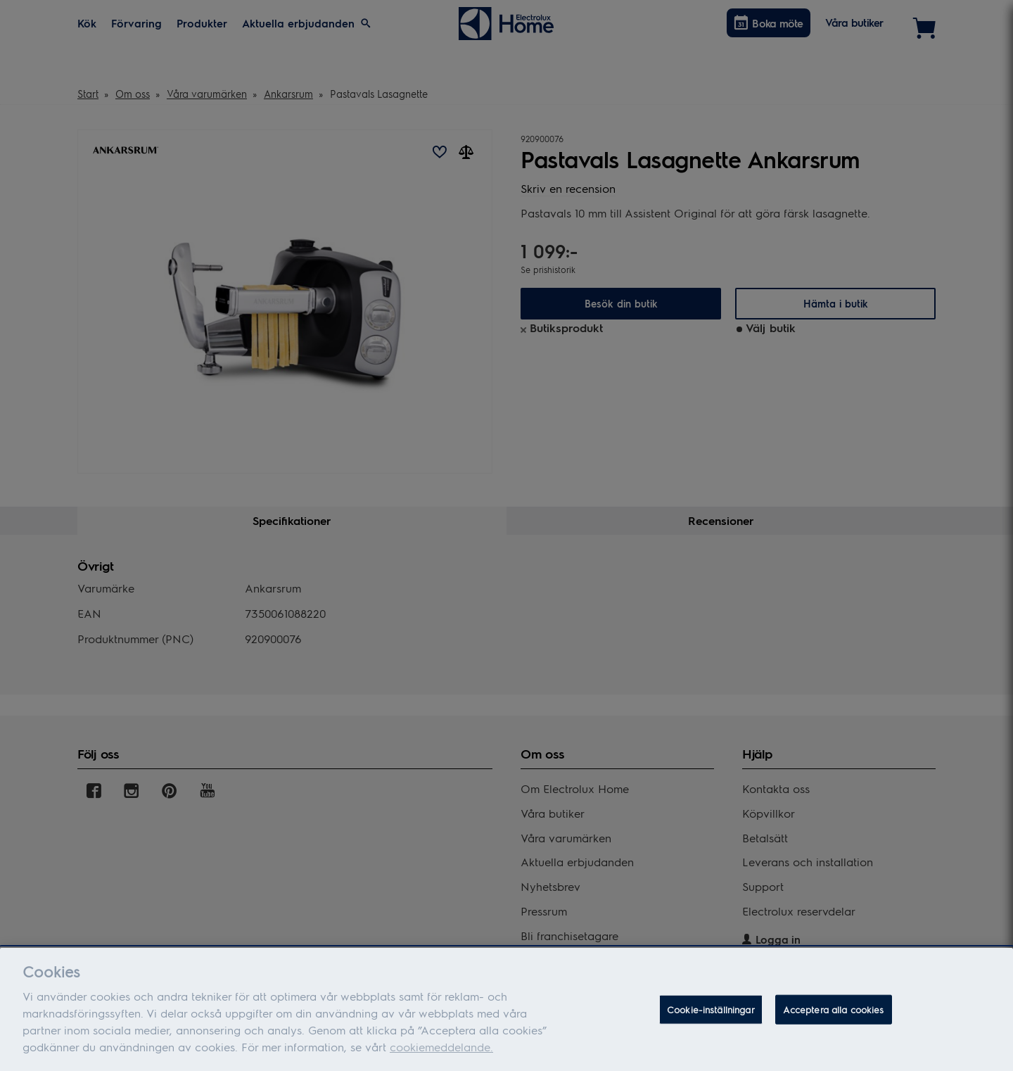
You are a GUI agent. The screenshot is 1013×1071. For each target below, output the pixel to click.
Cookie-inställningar (711, 1016)
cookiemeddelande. (441, 1053)
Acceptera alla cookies (833, 1016)
